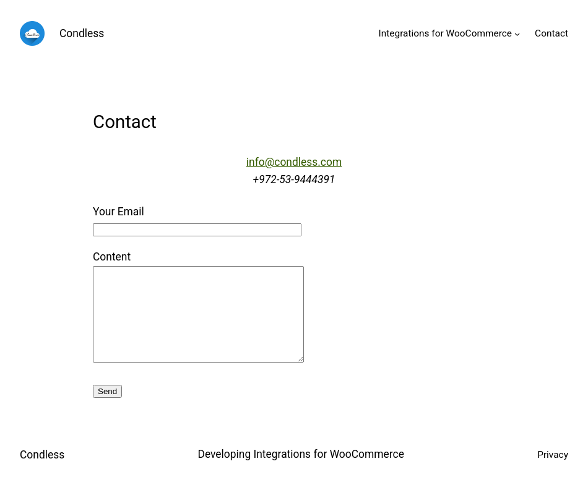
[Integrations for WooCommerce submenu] (517, 33)
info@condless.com (294, 162)
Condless (81, 33)
